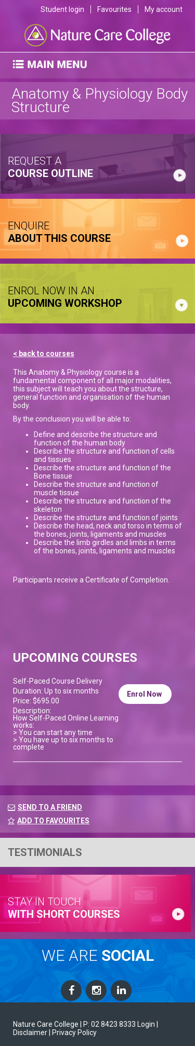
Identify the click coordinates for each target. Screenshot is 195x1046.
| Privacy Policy (73, 1032)
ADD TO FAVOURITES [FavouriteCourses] (48, 821)
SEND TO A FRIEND (50, 807)
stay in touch (64, 907)
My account (164, 9)
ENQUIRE (59, 232)
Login (146, 1024)
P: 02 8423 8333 (109, 1024)
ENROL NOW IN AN (65, 296)
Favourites (114, 9)
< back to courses (43, 353)
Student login (62, 9)
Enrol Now (145, 694)
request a (50, 167)
